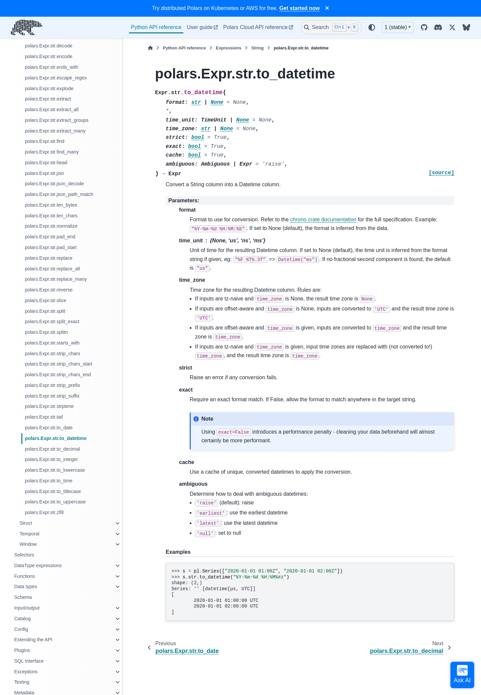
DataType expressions (37, 565)
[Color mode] (372, 27)
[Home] (150, 47)
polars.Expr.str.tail (44, 417)
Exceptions (25, 671)
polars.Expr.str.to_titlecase (53, 491)
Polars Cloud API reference (255, 27)
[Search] (331, 27)
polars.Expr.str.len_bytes (51, 205)
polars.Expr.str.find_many (52, 152)
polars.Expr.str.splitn (46, 332)
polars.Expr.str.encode (48, 56)
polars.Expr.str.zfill (44, 512)
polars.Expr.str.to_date (48, 427)
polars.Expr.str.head (46, 162)
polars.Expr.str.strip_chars (52, 353)
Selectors (24, 554)
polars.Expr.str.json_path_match (59, 194)
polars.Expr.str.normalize (51, 226)
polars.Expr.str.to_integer (51, 459)
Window (27, 544)
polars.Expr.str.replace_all (52, 268)
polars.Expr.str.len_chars (51, 215)
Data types (25, 586)
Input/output (26, 608)
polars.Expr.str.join (44, 173)
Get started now (299, 8)
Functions (24, 576)
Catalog (22, 618)
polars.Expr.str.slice (45, 300)
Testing (21, 682)
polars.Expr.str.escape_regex (56, 77)
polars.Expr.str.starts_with (52, 342)
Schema (23, 597)
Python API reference (156, 27)
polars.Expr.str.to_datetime (56, 438)
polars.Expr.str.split (45, 311)
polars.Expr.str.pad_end (50, 236)
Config (21, 629)
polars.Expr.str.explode (49, 88)
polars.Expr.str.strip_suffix (52, 396)
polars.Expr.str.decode (48, 45)
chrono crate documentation (323, 219)
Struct (25, 523)
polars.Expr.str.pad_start (50, 247)
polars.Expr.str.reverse (48, 289)
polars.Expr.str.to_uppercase (55, 501)
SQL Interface (28, 661)
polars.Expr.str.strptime (49, 406)
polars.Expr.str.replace (48, 258)
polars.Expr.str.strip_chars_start (58, 364)
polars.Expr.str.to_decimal (52, 449)
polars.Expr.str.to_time (48, 480)
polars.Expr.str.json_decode (54, 183)
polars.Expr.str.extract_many (55, 131)
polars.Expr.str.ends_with (51, 67)
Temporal (29, 533)
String (257, 47)
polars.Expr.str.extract (48, 98)
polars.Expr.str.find (44, 141)
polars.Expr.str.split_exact (52, 321)
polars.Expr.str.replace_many (56, 279)
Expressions (228, 47)
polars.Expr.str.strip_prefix (52, 385)
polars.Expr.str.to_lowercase (55, 470)
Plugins (22, 650)
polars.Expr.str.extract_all (51, 109)
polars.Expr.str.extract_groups (56, 120)
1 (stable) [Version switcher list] (396, 27)
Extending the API (33, 639)
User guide (199, 27)
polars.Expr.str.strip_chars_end (58, 374)
